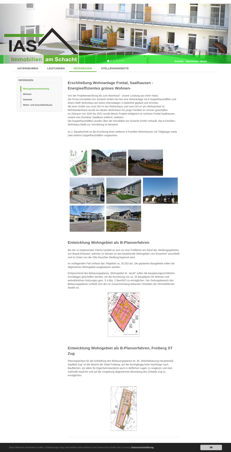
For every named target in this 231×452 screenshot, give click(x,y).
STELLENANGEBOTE (115, 68)
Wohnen (27, 94)
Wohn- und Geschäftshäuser (38, 105)
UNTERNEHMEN (27, 68)
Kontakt (179, 61)
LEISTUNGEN (56, 68)
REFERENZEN (83, 68)
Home (203, 61)
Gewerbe (27, 99)
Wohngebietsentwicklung (36, 89)
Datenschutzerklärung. (142, 447)
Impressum (192, 61)
